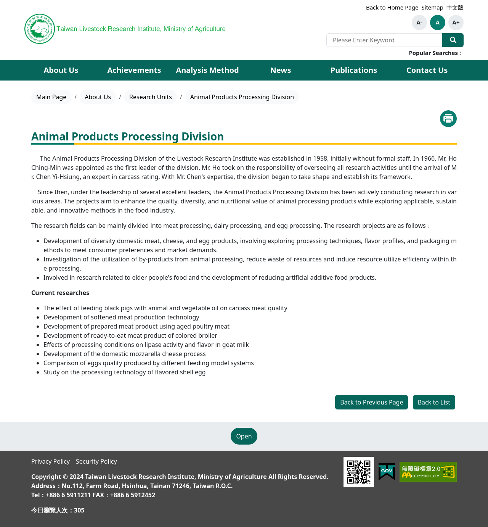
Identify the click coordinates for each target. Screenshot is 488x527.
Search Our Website (453, 40)
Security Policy (96, 461)
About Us (98, 97)
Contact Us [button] (427, 70)
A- (419, 22)
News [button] (280, 70)
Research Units (150, 97)
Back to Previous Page (371, 402)
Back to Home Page (392, 7)
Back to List (434, 402)
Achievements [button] (134, 70)
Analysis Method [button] (207, 70)
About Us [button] (60, 70)
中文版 (455, 7)
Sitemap (432, 7)
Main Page (51, 97)
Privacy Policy (50, 461)
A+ (456, 22)
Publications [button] (354, 70)
